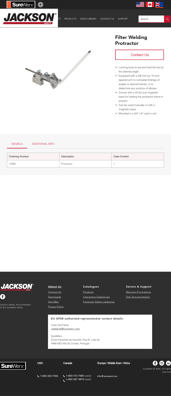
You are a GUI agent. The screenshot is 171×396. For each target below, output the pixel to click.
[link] (17, 143)
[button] (123, 17)
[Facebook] (155, 363)
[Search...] (149, 19)
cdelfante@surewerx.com (65, 328)
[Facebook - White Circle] (2, 296)
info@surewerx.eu (107, 376)
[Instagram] (161, 363)
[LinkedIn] (168, 363)
